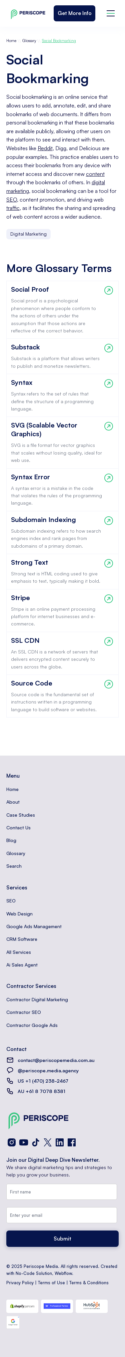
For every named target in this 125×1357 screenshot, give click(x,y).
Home (11, 40)
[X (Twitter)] (47, 1142)
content (95, 174)
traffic (13, 208)
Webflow (63, 1273)
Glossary (29, 40)
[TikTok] (35, 1142)
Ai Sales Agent (22, 965)
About (13, 802)
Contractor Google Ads (32, 1025)
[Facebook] (71, 1142)
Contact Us (18, 827)
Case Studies (20, 815)
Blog (11, 840)
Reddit (45, 148)
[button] (111, 13)
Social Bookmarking (59, 40)
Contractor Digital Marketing (37, 999)
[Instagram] (11, 1142)
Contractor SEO (23, 1012)
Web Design (19, 913)
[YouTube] (23, 1142)
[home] (26, 13)
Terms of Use (51, 1282)
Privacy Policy (20, 1282)
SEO (11, 199)
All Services (18, 952)
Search (14, 866)
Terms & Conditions (89, 1282)
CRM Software (21, 939)
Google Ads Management (34, 926)
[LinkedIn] (59, 1142)
